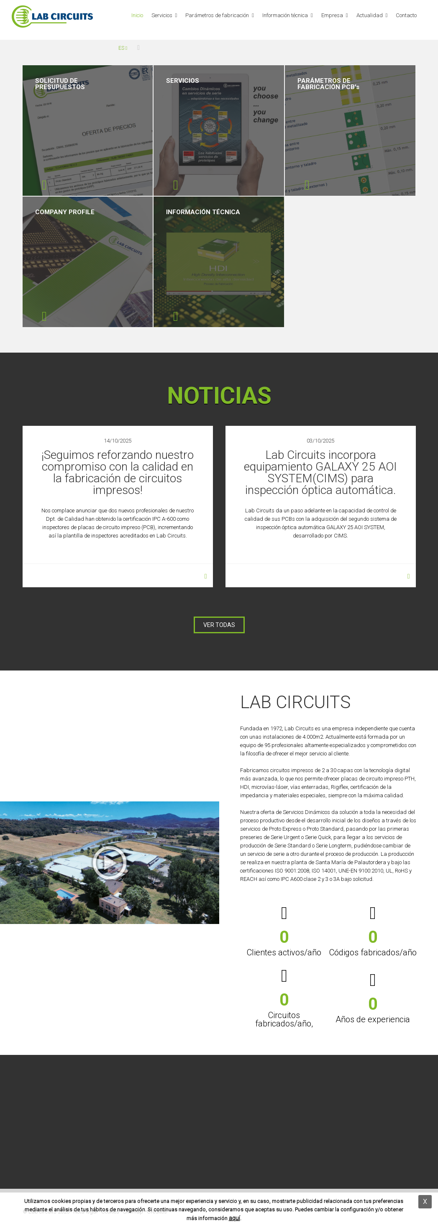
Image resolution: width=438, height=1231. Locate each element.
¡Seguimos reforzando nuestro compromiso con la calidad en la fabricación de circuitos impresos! (117, 472)
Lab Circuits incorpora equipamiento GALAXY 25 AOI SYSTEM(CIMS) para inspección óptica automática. (320, 472)
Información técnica (285, 15)
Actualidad (369, 15)
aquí (234, 1218)
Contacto (406, 15)
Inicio (137, 15)
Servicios (161, 15)
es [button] (122, 48)
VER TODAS (219, 625)
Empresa (332, 15)
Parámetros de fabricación (217, 15)
